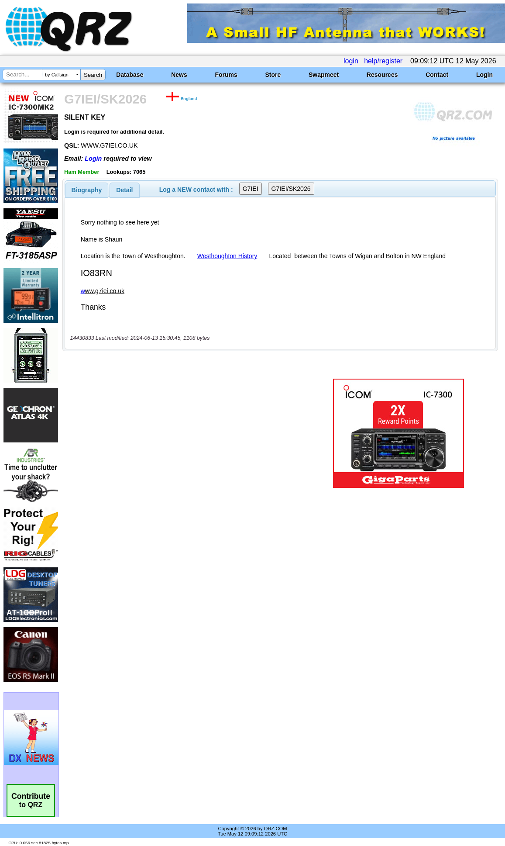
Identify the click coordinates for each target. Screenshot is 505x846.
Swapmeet (324, 74)
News (179, 74)
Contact (437, 74)
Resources (382, 74)
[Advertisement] (187, 433)
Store (273, 74)
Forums (226, 74)
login (351, 61)
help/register (383, 61)
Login (484, 74)
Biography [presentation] (87, 189)
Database (129, 74)
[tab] (87, 190)
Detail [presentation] (124, 189)
